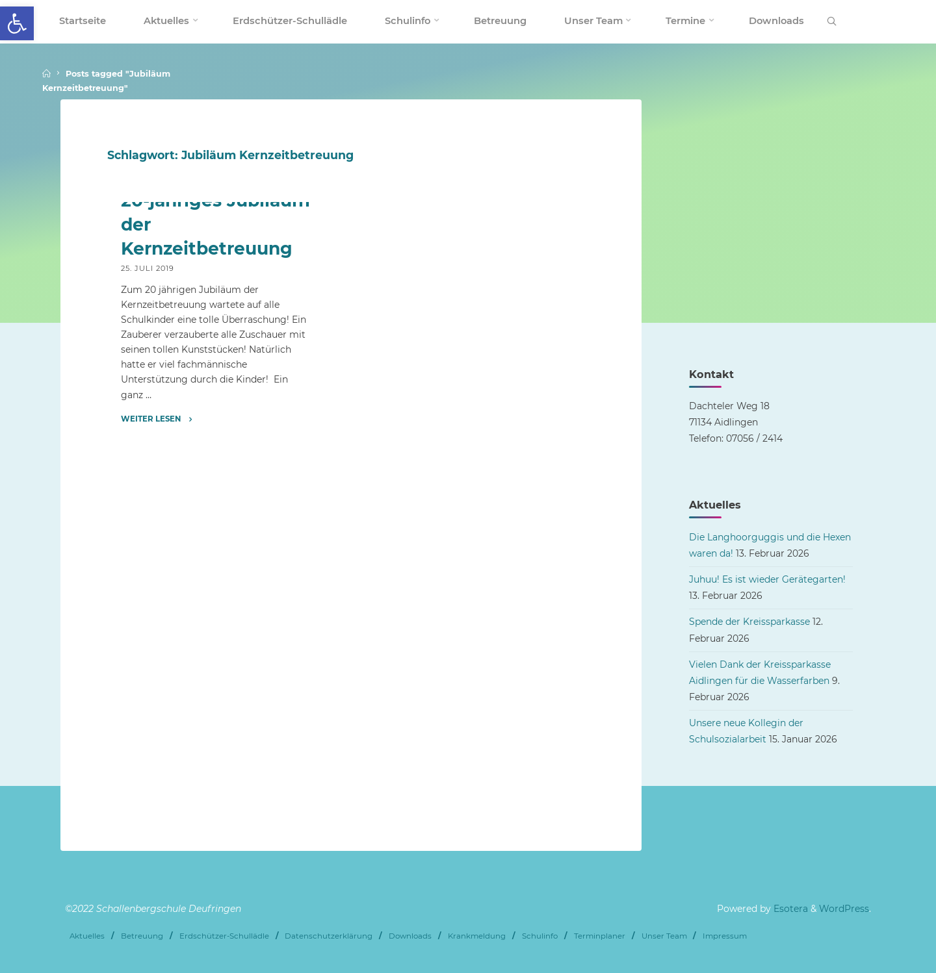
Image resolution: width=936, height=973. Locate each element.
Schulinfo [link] (540, 936)
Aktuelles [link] (87, 936)
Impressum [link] (725, 936)
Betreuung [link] (142, 936)
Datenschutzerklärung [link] (328, 936)
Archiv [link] (136, 356)
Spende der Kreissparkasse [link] (749, 621)
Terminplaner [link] (599, 936)
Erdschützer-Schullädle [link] (224, 936)
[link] (17, 23)
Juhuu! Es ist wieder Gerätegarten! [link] (767, 579)
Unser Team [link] (664, 936)
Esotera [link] (789, 909)
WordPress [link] (844, 909)
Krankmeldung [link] (477, 936)
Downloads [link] (410, 936)
